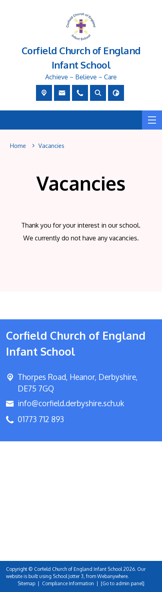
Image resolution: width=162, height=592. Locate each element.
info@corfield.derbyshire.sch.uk (71, 403)
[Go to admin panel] (122, 583)
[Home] (18, 146)
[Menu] (152, 120)
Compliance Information (68, 583)
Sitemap (26, 583)
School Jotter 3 (68, 576)
